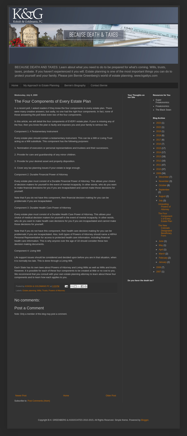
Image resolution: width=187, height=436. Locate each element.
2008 (159, 267)
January (163, 262)
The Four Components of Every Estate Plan (165, 217)
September (164, 189)
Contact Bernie (99, 85)
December (164, 177)
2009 (159, 173)
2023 (159, 123)
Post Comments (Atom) (39, 401)
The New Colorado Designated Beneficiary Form (165, 230)
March (162, 253)
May (161, 245)
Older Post (111, 395)
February (163, 258)
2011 (159, 165)
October (163, 185)
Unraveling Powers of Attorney (164, 207)
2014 (159, 152)
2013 (159, 156)
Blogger (145, 420)
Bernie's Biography (75, 85)
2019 (159, 131)
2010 (159, 169)
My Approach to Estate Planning (41, 85)
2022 (159, 127)
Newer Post (20, 395)
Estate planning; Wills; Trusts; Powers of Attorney (44, 290)
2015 (159, 148)
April (161, 249)
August (162, 196)
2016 (159, 144)
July (161, 200)
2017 (159, 140)
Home (15, 85)
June (161, 241)
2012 (159, 161)
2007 (159, 271)
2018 (159, 135)
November (164, 181)
